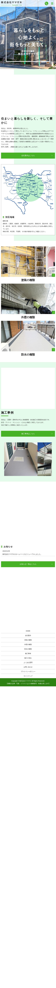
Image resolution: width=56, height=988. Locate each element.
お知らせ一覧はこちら (28, 564)
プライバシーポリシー (28, 671)
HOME (28, 631)
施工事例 (28, 653)
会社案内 (28, 635)
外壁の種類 (28, 644)
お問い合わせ (28, 667)
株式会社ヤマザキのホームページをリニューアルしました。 (22, 554)
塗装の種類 (28, 640)
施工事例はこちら (28, 434)
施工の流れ (28, 658)
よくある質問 (28, 662)
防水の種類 (28, 649)
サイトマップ (28, 676)
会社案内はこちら (28, 155)
